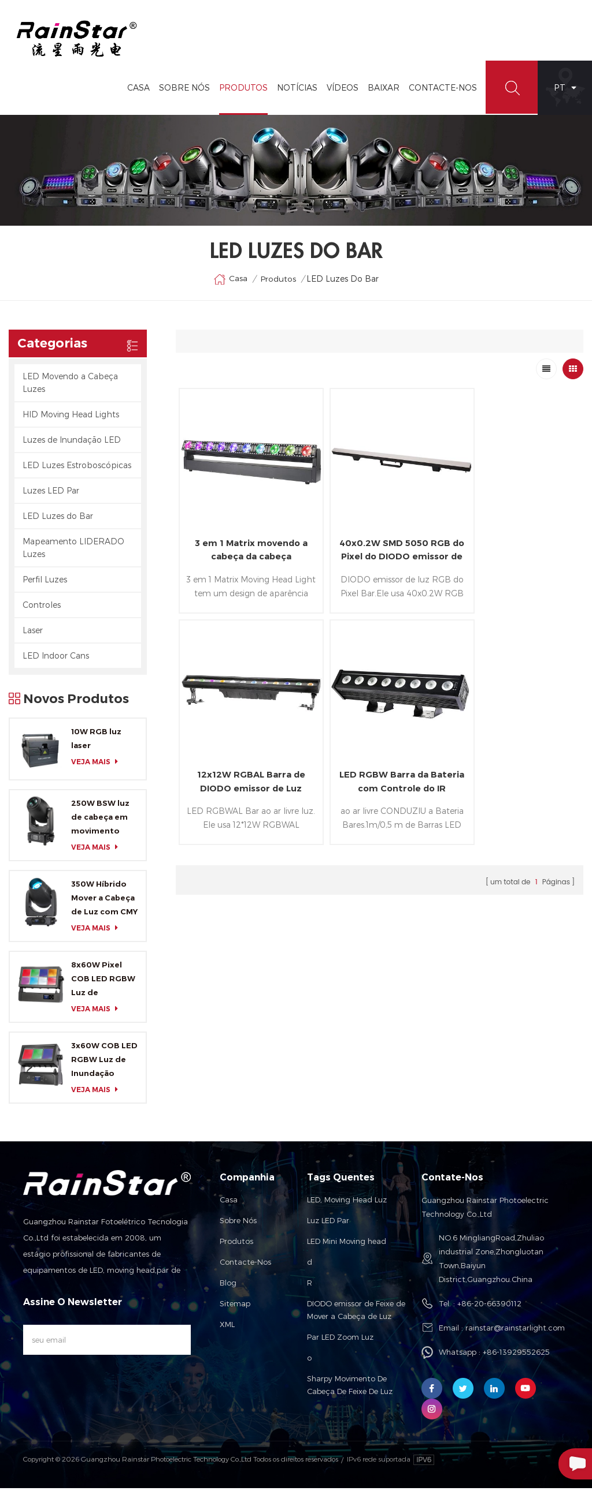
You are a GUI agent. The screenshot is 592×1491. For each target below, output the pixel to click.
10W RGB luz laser (96, 740)
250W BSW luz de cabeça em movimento (100, 819)
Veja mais (97, 764)
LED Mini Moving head (346, 1244)
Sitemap (235, 1306)
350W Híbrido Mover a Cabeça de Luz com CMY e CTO (104, 901)
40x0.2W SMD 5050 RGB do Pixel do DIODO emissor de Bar (379, 538)
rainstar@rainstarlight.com (515, 1330)
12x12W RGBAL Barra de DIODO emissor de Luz (515, 537)
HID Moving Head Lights (71, 416)
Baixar (381, 90)
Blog (228, 1285)
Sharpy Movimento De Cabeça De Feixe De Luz (350, 1388)
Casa (136, 90)
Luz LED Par (328, 1223)
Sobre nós (238, 1223)
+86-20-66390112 (489, 1306)
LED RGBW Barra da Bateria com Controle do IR (243, 756)
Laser (33, 632)
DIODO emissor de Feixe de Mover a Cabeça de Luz (356, 1313)
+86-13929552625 (516, 1354)
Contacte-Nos (440, 90)
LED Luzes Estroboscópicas (77, 467)
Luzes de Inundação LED (72, 442)
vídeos (340, 90)
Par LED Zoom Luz (340, 1339)
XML (227, 1327)
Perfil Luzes (45, 581)
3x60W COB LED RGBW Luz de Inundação (104, 1062)
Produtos (241, 90)
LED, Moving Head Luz (347, 1202)
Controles (42, 607)
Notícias (295, 90)
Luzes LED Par (51, 493)
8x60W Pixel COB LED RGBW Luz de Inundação (103, 982)
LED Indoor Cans (56, 658)
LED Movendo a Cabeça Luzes (70, 384)
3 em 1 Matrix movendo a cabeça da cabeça (243, 537)
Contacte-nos (245, 1264)
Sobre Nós (182, 90)
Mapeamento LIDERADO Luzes (73, 550)
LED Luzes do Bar (58, 518)
